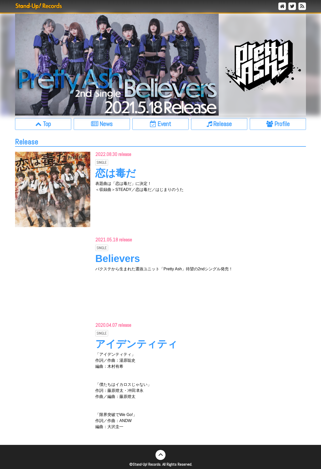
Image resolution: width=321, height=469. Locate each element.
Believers (117, 258)
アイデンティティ (136, 343)
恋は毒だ (115, 173)
